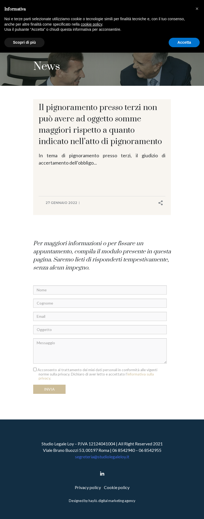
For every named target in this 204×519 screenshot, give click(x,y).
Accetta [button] (184, 42)
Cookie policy (117, 487)
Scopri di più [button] (24, 42)
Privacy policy (88, 487)
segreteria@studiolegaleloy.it (102, 456)
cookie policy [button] (91, 24)
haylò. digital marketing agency (112, 500)
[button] (197, 8)
